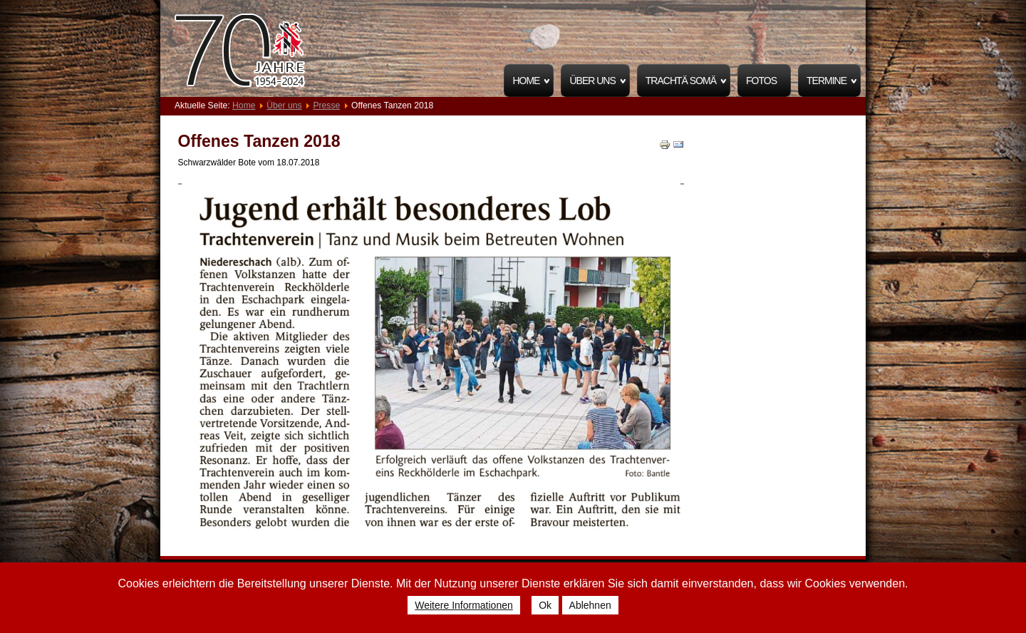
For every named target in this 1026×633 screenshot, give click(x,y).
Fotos (761, 80)
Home (525, 80)
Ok (545, 605)
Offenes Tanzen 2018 (259, 141)
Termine (826, 80)
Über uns (592, 80)
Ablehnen (590, 605)
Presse (326, 105)
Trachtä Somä (681, 80)
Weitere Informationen (463, 605)
